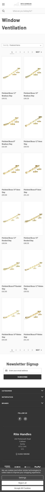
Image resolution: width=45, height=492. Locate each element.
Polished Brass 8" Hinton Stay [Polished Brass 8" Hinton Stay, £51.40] (33, 335)
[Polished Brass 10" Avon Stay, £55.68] (11, 170)
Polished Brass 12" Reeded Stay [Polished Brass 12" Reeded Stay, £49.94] (9, 239)
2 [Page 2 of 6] (16, 52)
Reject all (22, 483)
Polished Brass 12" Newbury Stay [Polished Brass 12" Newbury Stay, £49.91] (9, 94)
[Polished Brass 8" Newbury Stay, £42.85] (11, 121)
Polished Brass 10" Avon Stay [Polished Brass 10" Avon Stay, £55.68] (11, 191)
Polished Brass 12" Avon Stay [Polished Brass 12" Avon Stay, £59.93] (33, 142)
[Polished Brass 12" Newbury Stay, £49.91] (11, 73)
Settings (22, 477)
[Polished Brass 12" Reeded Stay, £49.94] (11, 218)
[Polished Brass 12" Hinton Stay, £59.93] (33, 266)
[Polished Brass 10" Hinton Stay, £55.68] (11, 314)
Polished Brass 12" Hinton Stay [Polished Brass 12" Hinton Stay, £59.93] (33, 287)
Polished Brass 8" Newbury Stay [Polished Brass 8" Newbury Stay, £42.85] (8, 142)
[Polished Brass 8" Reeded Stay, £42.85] (11, 266)
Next (39, 52)
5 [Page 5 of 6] (28, 52)
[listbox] (26, 45)
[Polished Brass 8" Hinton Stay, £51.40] (33, 314)
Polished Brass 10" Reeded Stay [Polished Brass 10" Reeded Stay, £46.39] (31, 239)
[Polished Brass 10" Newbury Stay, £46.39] (33, 73)
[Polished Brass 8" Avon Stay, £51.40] (33, 170)
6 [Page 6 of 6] (32, 52)
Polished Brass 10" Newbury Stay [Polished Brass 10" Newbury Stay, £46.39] (31, 94)
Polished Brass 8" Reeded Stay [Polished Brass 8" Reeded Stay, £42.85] (11, 287)
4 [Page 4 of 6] (24, 52)
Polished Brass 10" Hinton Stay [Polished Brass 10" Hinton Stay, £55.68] (11, 335)
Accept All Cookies (22, 488)
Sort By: (6, 45)
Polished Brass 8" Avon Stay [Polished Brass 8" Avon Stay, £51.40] (32, 191)
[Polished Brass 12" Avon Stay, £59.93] (33, 121)
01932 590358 (23, 454)
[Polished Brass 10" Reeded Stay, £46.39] (33, 218)
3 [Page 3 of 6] (20, 52)
